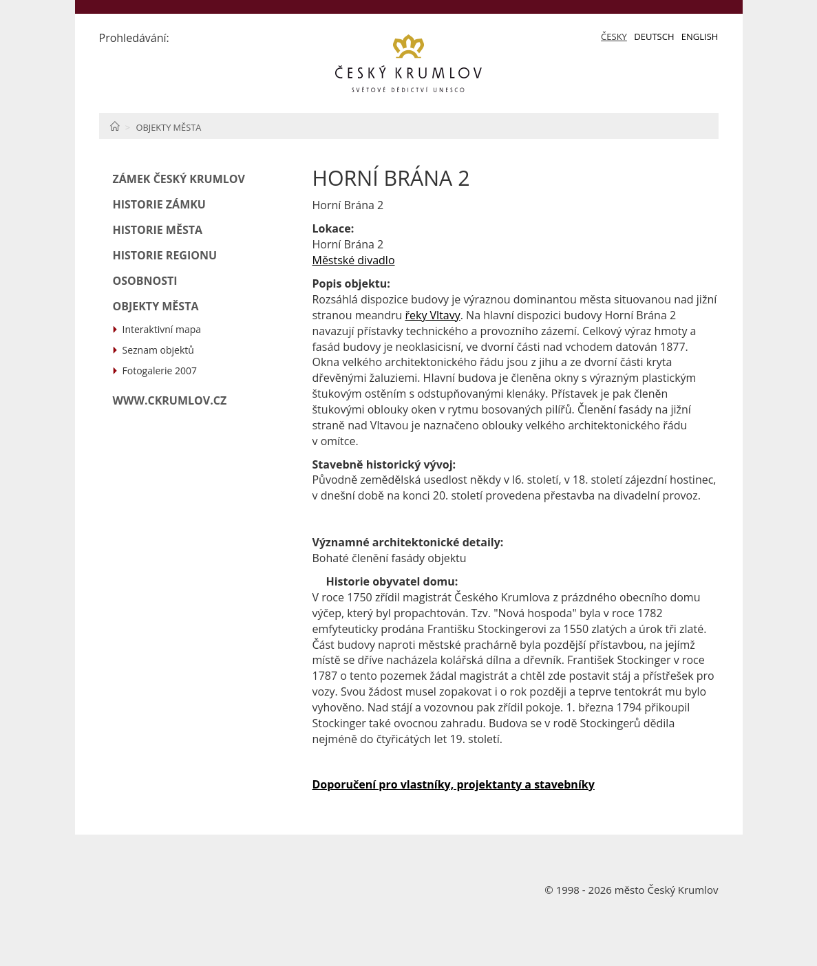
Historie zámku (159, 204)
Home (114, 126)
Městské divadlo (353, 260)
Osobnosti (145, 280)
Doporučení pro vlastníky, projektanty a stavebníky (453, 784)
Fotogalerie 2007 (160, 370)
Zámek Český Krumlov (179, 178)
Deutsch (654, 36)
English (700, 36)
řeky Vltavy (432, 315)
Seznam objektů (158, 349)
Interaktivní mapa (162, 329)
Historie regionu (165, 255)
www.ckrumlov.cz (170, 400)
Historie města (158, 229)
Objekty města (168, 127)
